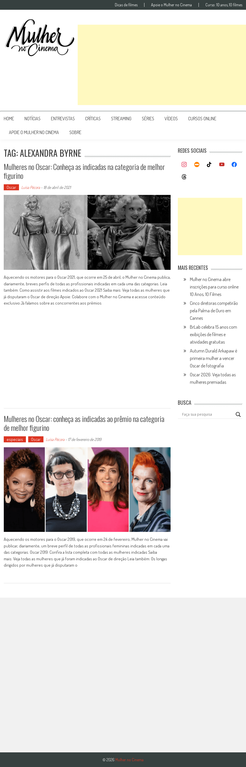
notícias (32, 118)
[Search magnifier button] (238, 414)
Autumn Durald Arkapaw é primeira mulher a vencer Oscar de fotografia (213, 358)
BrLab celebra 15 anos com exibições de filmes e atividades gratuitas (213, 334)
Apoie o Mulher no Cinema (171, 5)
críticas (93, 118)
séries (148, 118)
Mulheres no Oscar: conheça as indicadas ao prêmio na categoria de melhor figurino (84, 423)
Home (9, 118)
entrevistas (63, 118)
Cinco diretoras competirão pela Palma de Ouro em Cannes (214, 310)
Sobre (75, 132)
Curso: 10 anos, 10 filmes (223, 5)
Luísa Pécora (30, 187)
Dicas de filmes (126, 5)
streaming (121, 118)
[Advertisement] (162, 65)
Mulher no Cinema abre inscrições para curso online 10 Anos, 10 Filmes (214, 286)
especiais (15, 439)
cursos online (202, 118)
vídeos (171, 118)
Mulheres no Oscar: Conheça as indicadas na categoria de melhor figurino (84, 171)
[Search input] (207, 414)
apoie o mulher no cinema (34, 132)
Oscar (11, 187)
